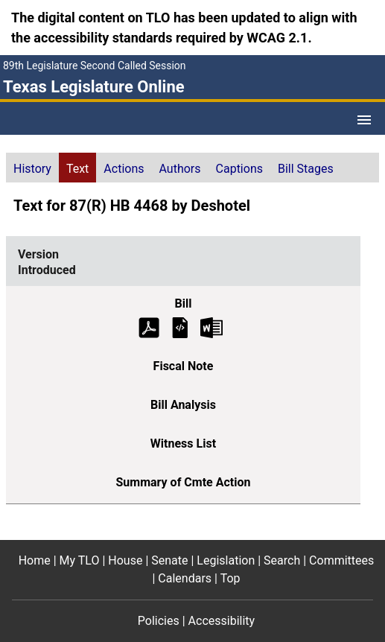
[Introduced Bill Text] (180, 327)
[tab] (32, 167)
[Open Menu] (364, 120)
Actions (124, 169)
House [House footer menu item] (125, 560)
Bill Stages (306, 169)
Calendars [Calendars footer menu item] (184, 578)
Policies (158, 621)
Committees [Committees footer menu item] (341, 560)
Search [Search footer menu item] (282, 560)
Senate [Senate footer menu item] (169, 560)
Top (230, 578)
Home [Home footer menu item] (35, 560)
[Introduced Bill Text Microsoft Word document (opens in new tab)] (211, 327)
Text (77, 169)
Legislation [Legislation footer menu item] (226, 560)
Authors (180, 169)
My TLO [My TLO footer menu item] (80, 560)
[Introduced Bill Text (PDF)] (149, 327)
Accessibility (221, 621)
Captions (239, 169)
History (32, 169)
